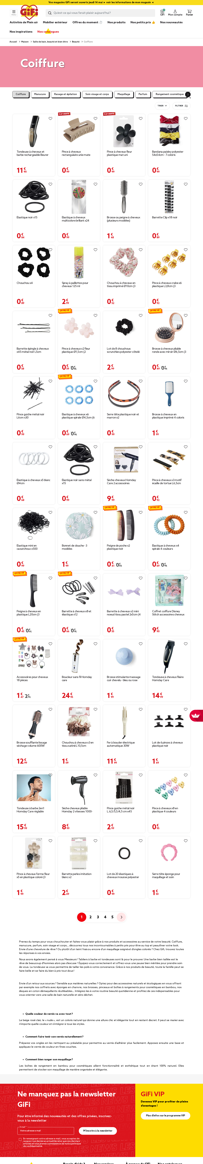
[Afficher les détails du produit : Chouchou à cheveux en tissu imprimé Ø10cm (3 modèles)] (124, 262)
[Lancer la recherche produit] (49, 13)
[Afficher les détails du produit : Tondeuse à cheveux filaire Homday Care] (169, 656)
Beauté (75, 42)
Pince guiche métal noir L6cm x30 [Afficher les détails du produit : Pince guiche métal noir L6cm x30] (30, 416)
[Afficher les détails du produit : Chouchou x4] (34, 262)
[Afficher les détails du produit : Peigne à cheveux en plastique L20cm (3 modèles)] (34, 591)
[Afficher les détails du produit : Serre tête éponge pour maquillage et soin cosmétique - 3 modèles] (169, 853)
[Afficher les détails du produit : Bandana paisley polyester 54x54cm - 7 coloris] (169, 131)
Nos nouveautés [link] (171, 22)
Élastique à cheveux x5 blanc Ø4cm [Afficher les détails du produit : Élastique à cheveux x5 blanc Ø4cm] (33, 482)
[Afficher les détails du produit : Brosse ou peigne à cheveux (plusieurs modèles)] (124, 197)
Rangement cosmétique (170, 94)
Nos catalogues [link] (48, 32)
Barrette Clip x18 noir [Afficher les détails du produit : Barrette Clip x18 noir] (164, 217)
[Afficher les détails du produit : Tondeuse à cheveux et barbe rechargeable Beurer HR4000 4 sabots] (34, 131)
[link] (116, 27)
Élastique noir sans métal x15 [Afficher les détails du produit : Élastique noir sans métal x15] (77, 482)
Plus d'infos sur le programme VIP (165, 1115)
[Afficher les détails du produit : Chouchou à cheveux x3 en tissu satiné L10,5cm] (79, 722)
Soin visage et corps (97, 94)
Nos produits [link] (116, 22)
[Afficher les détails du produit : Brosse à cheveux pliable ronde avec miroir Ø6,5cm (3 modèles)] (169, 328)
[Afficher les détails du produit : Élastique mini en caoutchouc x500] (34, 525)
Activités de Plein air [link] (24, 22)
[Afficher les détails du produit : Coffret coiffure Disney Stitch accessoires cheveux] (169, 591)
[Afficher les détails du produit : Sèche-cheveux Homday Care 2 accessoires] (124, 460)
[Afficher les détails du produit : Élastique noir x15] (34, 197)
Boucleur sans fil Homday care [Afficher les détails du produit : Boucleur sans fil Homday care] (77, 679)
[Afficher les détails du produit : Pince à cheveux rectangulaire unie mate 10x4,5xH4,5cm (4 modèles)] (79, 131)
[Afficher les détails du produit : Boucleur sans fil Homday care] (79, 656)
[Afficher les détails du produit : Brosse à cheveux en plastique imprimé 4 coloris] (169, 394)
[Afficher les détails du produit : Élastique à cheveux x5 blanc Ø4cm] (34, 460)
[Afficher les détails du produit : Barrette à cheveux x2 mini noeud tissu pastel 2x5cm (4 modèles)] (124, 591)
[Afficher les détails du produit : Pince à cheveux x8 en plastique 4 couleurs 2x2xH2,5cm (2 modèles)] (169, 788)
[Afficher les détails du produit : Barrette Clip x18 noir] (169, 197)
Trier (160, 106)
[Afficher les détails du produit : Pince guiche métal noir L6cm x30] (34, 394)
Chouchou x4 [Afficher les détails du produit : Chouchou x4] (25, 283)
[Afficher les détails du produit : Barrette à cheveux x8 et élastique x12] (79, 591)
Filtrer (181, 106)
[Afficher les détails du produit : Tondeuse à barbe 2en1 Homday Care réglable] (34, 788)
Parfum (143, 94)
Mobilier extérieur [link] (55, 22)
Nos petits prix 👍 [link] (143, 22)
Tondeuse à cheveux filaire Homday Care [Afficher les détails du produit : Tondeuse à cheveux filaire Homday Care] (168, 679)
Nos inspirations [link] (21, 32)
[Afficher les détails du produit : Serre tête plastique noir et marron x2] (124, 394)
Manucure (40, 94)
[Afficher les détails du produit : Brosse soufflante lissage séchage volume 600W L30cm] (34, 722)
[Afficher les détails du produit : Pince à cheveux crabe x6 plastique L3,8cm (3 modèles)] (169, 262)
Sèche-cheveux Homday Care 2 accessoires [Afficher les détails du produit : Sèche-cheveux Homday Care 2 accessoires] (121, 482)
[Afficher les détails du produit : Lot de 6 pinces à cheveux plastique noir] (169, 722)
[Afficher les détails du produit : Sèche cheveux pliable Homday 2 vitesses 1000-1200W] (79, 788)
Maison (25, 42)
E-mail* (23, 1127)
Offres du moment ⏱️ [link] (87, 22)
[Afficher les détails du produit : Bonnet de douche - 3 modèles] (79, 525)
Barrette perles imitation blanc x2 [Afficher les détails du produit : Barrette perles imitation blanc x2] (77, 876)
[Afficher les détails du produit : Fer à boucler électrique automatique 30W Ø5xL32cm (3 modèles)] (124, 722)
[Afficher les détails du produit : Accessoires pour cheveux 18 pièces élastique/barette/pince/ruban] (34, 656)
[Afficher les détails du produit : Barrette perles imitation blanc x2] (79, 853)
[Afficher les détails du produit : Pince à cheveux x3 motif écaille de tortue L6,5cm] (169, 460)
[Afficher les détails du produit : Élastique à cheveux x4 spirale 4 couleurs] (169, 525)
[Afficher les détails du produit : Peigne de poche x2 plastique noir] (124, 525)
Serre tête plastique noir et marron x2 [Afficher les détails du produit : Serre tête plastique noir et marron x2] (123, 416)
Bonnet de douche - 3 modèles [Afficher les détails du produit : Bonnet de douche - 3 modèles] (74, 547)
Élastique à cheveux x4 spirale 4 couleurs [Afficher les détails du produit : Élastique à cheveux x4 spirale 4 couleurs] (165, 547)
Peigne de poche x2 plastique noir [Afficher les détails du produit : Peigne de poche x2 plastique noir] (118, 547)
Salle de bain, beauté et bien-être (50, 42)
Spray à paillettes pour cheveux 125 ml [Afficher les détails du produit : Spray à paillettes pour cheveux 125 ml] (75, 285)
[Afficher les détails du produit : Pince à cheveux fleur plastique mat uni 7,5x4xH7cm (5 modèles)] (124, 131)
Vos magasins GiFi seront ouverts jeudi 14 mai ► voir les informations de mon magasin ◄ (101, 2)
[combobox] (100, 13)
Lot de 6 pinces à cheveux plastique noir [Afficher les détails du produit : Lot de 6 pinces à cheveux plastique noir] (167, 744)
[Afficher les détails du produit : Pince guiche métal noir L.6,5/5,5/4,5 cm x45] (124, 788)
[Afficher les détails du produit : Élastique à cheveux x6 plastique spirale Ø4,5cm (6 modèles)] (79, 394)
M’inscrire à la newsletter (97, 1130)
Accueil (13, 42)
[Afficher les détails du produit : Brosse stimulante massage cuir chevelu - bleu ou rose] (124, 656)
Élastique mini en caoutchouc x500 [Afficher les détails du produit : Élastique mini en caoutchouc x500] (27, 547)
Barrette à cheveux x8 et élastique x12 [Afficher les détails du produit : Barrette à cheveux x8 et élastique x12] (76, 613)
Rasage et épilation (65, 94)
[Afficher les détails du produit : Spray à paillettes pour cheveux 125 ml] (79, 262)
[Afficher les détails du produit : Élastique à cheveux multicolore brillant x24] (79, 197)
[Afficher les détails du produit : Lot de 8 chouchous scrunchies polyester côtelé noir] (124, 328)
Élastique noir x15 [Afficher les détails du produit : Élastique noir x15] (27, 217)
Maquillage (124, 94)
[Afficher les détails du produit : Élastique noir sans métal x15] (79, 460)
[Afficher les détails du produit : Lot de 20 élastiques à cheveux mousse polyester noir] (124, 853)
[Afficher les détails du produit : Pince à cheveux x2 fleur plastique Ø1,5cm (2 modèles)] (79, 328)
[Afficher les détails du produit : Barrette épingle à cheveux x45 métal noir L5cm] (34, 328)
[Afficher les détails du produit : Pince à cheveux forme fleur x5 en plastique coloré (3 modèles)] (34, 853)
